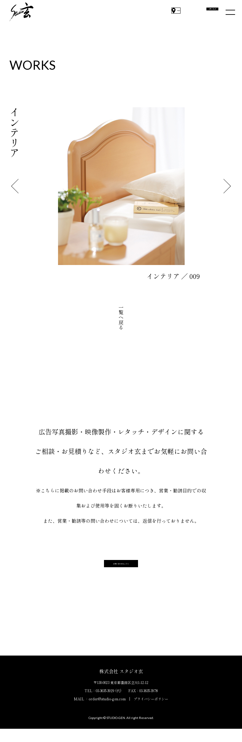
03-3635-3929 (105, 703)
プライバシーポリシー (151, 712)
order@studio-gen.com (107, 712)
